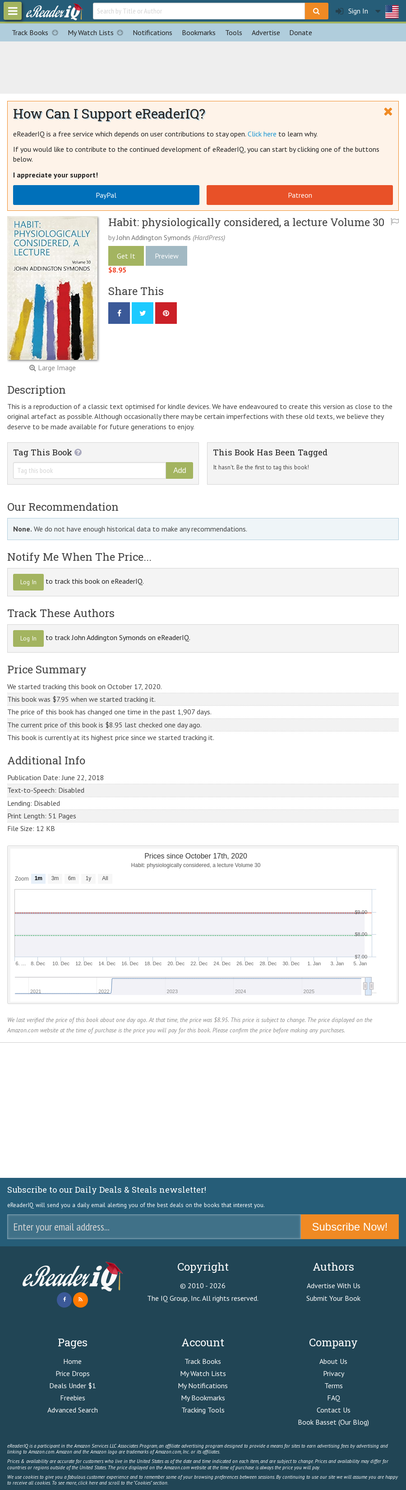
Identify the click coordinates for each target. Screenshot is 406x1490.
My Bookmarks (203, 1397)
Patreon (300, 195)
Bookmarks (199, 32)
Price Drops (72, 1373)
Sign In (352, 11)
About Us (333, 1361)
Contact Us (334, 1409)
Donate (300, 32)
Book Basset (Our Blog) (333, 1421)
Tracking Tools (203, 1409)
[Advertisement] (203, 66)
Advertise (266, 32)
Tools (233, 32)
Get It (126, 255)
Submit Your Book (333, 1298)
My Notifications (203, 1385)
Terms (333, 1385)
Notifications (152, 32)
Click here (262, 133)
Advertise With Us (333, 1285)
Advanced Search (72, 1409)
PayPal (106, 195)
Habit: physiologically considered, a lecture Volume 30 (246, 222)
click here (88, 1483)
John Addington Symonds (153, 237)
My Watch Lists (98, 32)
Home (72, 1361)
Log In (28, 582)
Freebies (72, 1397)
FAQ (333, 1397)
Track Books (37, 32)
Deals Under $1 (72, 1385)
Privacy (333, 1373)
